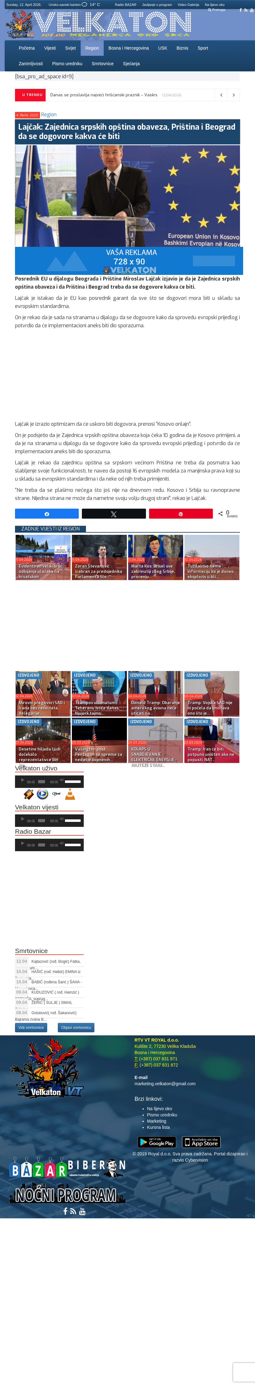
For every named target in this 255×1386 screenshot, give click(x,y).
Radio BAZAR (125, 5)
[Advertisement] (127, 376)
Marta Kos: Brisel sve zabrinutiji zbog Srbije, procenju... (153, 571)
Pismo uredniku (67, 63)
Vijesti (50, 48)
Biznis (182, 48)
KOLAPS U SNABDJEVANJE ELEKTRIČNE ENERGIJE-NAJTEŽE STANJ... (154, 757)
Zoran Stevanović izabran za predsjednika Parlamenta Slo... (98, 571)
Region (92, 48)
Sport (203, 48)
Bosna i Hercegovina (128, 48)
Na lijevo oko (215, 5)
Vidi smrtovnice (31, 1027)
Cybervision (196, 1160)
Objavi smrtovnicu (76, 1027)
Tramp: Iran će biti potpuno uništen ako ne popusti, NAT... (211, 754)
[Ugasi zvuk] (62, 780)
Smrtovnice (103, 63)
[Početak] (23, 780)
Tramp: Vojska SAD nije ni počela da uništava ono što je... (210, 708)
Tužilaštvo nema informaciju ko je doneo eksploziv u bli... (211, 571)
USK (162, 48)
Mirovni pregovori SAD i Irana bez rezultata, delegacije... (42, 708)
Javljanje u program (157, 5)
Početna (27, 48)
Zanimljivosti (31, 63)
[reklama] (129, 260)
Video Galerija (188, 5)
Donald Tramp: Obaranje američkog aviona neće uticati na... (155, 708)
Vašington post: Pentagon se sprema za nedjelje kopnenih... (98, 754)
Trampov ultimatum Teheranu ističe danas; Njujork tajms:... (97, 708)
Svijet (70, 48)
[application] (49, 781)
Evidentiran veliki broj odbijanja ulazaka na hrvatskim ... (40, 571)
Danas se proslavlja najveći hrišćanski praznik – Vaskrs (104, 95)
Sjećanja (131, 63)
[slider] (41, 781)
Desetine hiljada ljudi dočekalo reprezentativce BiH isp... (39, 757)
